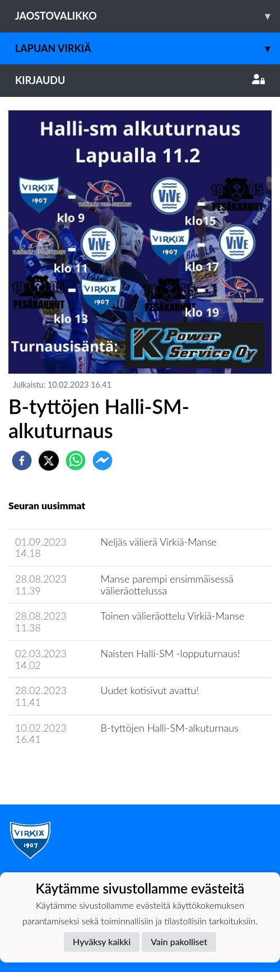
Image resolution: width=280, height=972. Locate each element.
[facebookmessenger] (102, 460)
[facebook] (22, 460)
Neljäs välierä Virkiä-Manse (159, 542)
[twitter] (49, 460)
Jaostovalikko (147, 16)
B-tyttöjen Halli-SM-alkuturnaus (170, 728)
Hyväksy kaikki (101, 941)
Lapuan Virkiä (147, 48)
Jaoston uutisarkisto (59, 771)
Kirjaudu (140, 80)
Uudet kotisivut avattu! (150, 690)
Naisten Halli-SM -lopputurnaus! (170, 653)
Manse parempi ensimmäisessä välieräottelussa (167, 585)
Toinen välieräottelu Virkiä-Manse (173, 616)
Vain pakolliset (179, 941)
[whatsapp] (76, 460)
